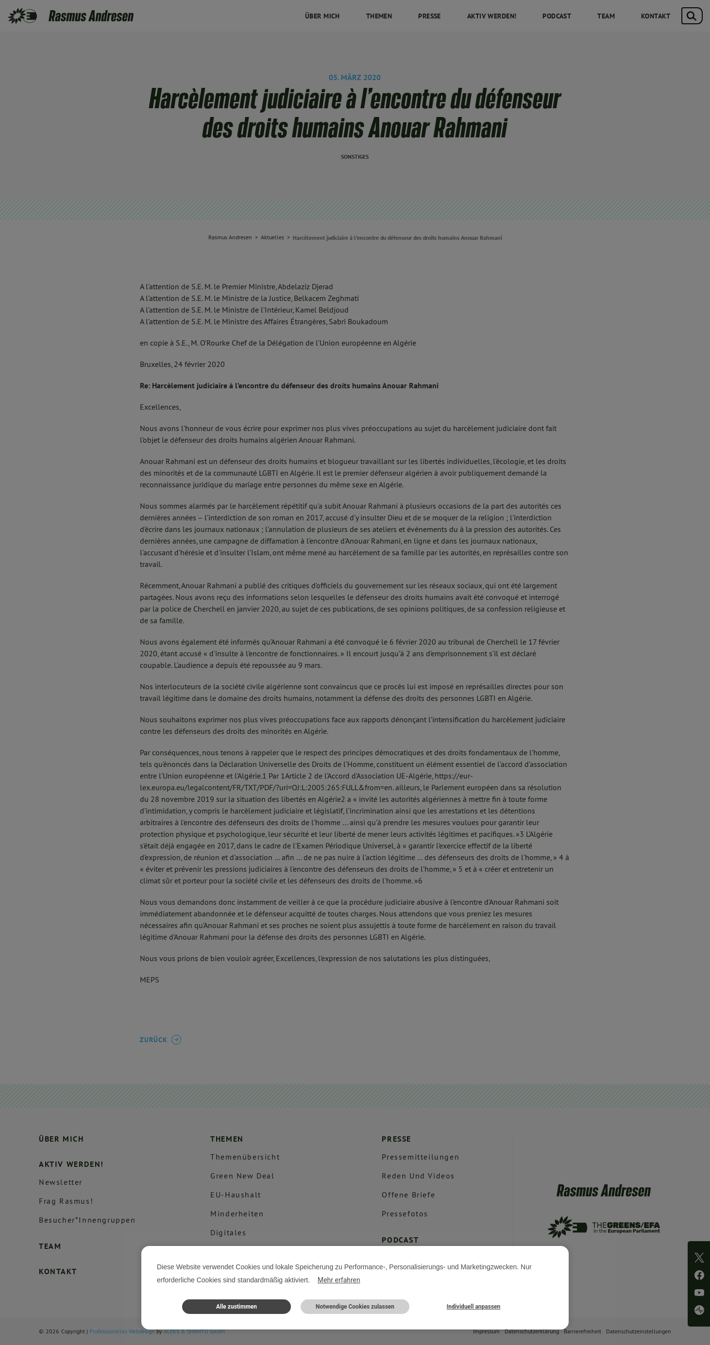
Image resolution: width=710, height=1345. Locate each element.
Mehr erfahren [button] (339, 1280)
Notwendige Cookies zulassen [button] (355, 1306)
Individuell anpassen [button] (474, 1306)
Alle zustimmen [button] (236, 1306)
